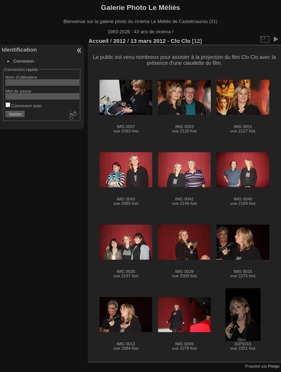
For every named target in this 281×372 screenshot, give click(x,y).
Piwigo (274, 366)
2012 (119, 41)
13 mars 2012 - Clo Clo (160, 41)
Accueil (99, 41)
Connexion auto (23, 105)
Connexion (24, 61)
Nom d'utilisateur (21, 77)
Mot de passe (18, 91)
